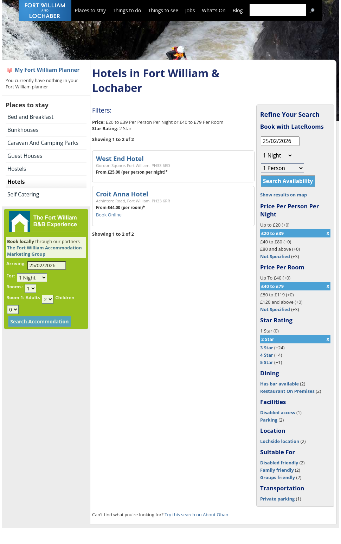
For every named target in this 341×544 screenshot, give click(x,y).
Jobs (190, 10)
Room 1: (15, 297)
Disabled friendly (279, 462)
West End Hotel (120, 158)
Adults (32, 297)
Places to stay (90, 10)
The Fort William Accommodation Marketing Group (44, 250)
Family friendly (277, 470)
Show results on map (283, 195)
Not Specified (275, 256)
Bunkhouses (22, 130)
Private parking (277, 499)
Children (64, 297)
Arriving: (16, 263)
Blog (238, 10)
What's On (214, 10)
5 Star (266, 362)
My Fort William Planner (47, 70)
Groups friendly (277, 477)
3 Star (266, 347)
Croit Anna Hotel (122, 194)
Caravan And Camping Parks (42, 143)
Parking (268, 420)
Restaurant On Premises (287, 391)
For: (10, 276)
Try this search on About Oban (196, 514)
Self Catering (23, 194)
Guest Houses (24, 156)
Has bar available (279, 384)
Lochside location (279, 441)
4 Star (266, 355)
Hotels (16, 182)
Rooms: (14, 286)
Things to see (163, 10)
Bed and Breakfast (30, 117)
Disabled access (277, 412)
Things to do (127, 10)
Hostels (16, 169)
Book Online (109, 214)
